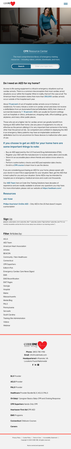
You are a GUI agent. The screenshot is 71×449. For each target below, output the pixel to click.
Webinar (6, 326)
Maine (5, 293)
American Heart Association (14, 246)
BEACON (6, 254)
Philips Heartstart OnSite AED (15, 204)
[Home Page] (9, 4)
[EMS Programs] (17, 415)
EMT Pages (7, 282)
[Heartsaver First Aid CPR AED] (23, 410)
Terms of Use (37, 437)
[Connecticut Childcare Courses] (23, 421)
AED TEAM (7, 199)
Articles (6, 250)
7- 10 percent (27, 112)
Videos (6, 322)
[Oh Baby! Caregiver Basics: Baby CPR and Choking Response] (35, 399)
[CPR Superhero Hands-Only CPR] (24, 404)
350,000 (48, 97)
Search (21, 66)
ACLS (5, 239)
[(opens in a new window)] (33, 365)
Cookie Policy (27, 437)
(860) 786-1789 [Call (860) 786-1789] (35, 352)
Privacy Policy (16, 437)
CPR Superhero (9, 264)
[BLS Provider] (16, 376)
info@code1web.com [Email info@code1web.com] (35, 355)
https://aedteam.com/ (51, 188)
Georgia (6, 286)
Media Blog (7, 300)
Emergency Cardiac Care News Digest (18, 272)
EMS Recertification (11, 279)
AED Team (11, 183)
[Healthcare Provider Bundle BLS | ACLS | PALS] (29, 393)
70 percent (13, 104)
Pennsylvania (8, 308)
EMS (5, 275)
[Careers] (14, 427)
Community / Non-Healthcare (15, 257)
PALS (5, 304)
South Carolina (9, 315)
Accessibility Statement (50, 437)
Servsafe (7, 311)
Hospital (6, 290)
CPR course (19, 165)
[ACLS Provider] (17, 382)
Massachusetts (9, 297)
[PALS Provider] (16, 387)
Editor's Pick (8, 268)
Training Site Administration (14, 318)
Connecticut (8, 261)
